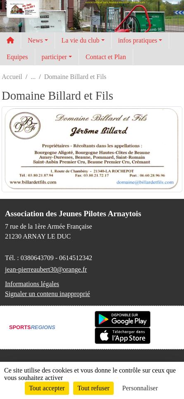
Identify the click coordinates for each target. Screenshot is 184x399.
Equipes (17, 56)
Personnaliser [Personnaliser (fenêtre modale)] (140, 388)
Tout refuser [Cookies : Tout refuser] (93, 388)
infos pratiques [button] (138, 40)
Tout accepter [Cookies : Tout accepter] (47, 388)
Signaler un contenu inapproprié (47, 293)
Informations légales (32, 283)
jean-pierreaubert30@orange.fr (46, 269)
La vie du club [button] (81, 40)
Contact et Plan (106, 56)
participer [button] (54, 56)
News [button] (35, 40)
